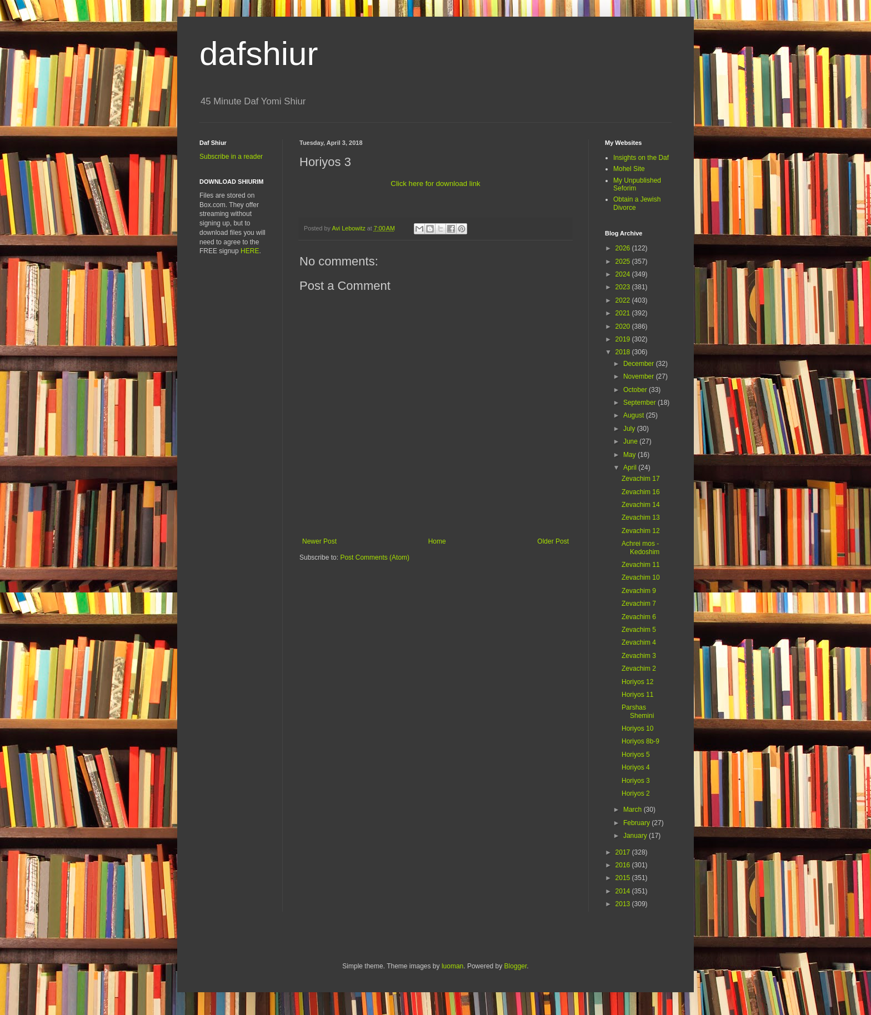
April (630, 467)
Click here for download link (435, 183)
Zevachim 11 (641, 565)
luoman (452, 966)
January (636, 836)
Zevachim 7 (639, 603)
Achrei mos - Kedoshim (640, 547)
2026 (623, 248)
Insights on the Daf (641, 158)
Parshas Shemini (638, 711)
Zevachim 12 (641, 531)
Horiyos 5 (636, 754)
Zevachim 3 (639, 656)
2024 (623, 274)
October (636, 390)
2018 (623, 352)
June (631, 441)
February (637, 823)
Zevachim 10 (641, 577)
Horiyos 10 (637, 728)
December (639, 364)
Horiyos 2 (636, 793)
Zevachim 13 (641, 517)
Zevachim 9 (639, 591)
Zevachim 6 (639, 617)
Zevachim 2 (639, 668)
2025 (623, 261)
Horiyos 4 (636, 767)
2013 (623, 904)
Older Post (553, 541)
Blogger (515, 966)
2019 (623, 339)
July (630, 429)
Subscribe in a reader (231, 156)
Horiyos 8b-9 (640, 741)
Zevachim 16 (641, 492)
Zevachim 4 (639, 642)
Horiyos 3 (636, 781)
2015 (623, 878)
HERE (250, 251)
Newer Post (319, 541)
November (639, 376)
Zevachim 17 (641, 479)
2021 (623, 313)
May (630, 455)
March (633, 809)
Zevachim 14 (641, 505)
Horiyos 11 (637, 695)
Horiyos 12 (637, 682)
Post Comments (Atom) (374, 557)
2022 (623, 300)
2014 (623, 891)
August (634, 415)
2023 (623, 287)
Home (437, 541)
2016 (623, 865)
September (640, 402)
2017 (623, 852)
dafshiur (258, 53)
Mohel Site (629, 169)
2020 (623, 326)
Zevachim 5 (639, 630)
